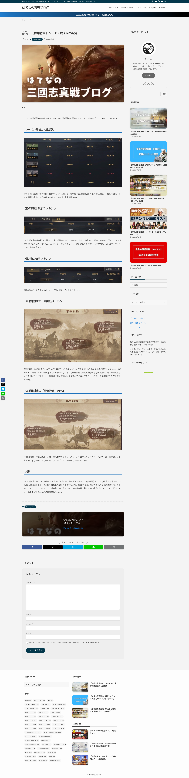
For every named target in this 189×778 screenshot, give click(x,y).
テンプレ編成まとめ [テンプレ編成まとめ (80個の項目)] (52, 732)
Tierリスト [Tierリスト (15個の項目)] (39, 700)
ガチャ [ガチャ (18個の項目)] (45, 708)
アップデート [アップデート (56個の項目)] (59, 704)
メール (29, 624)
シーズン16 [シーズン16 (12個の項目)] (45, 720)
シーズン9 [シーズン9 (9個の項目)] (55, 712)
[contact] (162, 1)
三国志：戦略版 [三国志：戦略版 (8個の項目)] (32, 740)
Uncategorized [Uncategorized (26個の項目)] (32, 704)
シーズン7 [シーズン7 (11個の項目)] (30, 712)
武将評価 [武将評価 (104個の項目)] (30, 756)
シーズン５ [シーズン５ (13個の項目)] (44, 728)
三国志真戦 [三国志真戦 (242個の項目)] (45, 736)
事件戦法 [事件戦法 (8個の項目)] (45, 740)
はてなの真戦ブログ (35, 7)
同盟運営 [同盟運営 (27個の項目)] (30, 748)
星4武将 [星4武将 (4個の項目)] (52, 752)
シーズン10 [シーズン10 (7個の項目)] (30, 716)
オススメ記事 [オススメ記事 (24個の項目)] (31, 708)
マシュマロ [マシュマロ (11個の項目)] (30, 736)
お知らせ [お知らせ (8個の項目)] (45, 704)
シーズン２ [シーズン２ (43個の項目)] (44, 724)
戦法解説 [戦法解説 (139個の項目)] (39, 752)
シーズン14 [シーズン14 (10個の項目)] (57, 716)
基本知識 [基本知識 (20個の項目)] (57, 748)
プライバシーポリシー (138, 318)
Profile (148, 75)
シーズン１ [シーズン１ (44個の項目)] (30, 724)
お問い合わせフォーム (138, 323)
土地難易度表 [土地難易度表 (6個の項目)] (43, 748)
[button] (32, 547)
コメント (30, 582)
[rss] (159, 1)
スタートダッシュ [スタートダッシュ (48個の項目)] (33, 732)
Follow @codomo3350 (73, 528)
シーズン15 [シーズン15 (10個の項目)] (30, 720)
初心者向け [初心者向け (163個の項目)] (60, 744)
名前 (29, 614)
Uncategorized (37, 39)
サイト (28, 633)
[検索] (165, 1)
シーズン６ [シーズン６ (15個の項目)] (58, 728)
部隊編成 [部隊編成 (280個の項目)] (55, 760)
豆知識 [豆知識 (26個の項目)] (43, 760)
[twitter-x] (152, 1)
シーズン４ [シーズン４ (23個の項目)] (30, 728)
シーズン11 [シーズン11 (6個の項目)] (43, 716)
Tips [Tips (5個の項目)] (50, 700)
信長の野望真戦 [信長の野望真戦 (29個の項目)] (32, 744)
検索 (164, 94)
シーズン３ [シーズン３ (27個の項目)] (58, 724)
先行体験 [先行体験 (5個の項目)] (46, 744)
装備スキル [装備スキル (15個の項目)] (30, 760)
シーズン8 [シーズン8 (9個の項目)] (43, 712)
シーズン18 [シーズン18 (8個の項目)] (58, 720)
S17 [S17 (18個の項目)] (28, 700)
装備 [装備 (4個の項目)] (52, 756)
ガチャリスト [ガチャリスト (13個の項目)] (57, 708)
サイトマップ (135, 327)
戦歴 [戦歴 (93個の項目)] (28, 752)
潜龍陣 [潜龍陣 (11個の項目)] (42, 756)
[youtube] (155, 1)
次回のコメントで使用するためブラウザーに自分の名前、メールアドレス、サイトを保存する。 (65, 642)
